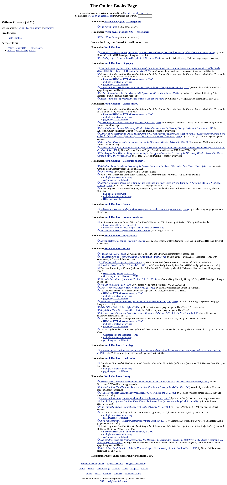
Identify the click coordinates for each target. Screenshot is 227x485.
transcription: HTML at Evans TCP (119, 225)
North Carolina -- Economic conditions (123, 217)
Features (107, 473)
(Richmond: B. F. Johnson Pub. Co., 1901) (135, 398)
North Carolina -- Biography (118, 63)
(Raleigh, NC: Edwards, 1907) (149, 313)
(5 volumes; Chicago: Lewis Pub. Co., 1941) (145, 87)
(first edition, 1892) (133, 257)
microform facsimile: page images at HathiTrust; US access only (133, 227)
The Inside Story (133, 473)
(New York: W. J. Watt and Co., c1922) (123, 265)
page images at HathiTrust (115, 84)
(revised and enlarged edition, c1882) (149, 401)
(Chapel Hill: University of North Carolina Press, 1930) (157, 52)
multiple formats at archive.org (117, 82)
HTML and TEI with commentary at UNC (123, 293)
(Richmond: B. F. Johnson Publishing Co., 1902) (139, 301)
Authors (116, 468)
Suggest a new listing (136, 463)
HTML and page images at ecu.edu (119, 273)
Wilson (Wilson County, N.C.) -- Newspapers (126, 32)
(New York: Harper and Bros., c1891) (120, 262)
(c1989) (113, 254)
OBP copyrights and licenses (113, 481)
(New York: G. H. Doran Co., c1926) (120, 310)
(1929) (127, 287)
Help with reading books (92, 463)
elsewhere (49, 28)
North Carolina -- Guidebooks (119, 358)
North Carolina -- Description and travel (124, 161)
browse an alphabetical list (100, 16)
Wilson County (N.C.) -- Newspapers (24, 48)
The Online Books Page (113, 5)
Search (91, 468)
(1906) (135, 407)
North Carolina (14, 38)
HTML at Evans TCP (113, 199)
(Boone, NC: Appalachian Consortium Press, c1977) (154, 381)
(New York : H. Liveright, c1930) (119, 307)
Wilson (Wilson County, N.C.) (21, 50)
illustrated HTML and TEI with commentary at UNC (128, 79)
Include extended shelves (136, 13)
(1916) (146, 142)
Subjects (134, 468)
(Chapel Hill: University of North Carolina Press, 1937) (148, 448)
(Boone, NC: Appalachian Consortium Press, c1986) (139, 93)
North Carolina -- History (117, 376)
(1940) (116, 284)
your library (35, 28)
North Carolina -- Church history (121, 103)
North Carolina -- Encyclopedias (120, 235)
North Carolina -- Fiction (117, 248)
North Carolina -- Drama (117, 204)
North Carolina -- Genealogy (118, 345)
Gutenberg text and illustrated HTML (120, 276)
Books (89, 473)
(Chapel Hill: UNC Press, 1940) (130, 58)
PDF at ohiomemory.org (114, 194)
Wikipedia (23, 28)
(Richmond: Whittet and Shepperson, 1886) (161, 135)
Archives (118, 473)
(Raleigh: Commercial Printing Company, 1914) (133, 420)
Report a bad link (115, 463)
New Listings (103, 468)
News (97, 473)
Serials (144, 468)
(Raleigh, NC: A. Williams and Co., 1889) (138, 393)
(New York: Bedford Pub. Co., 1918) (128, 279)
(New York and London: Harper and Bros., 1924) (144, 209)
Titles (125, 468)
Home (82, 468)
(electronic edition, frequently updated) (123, 241)
